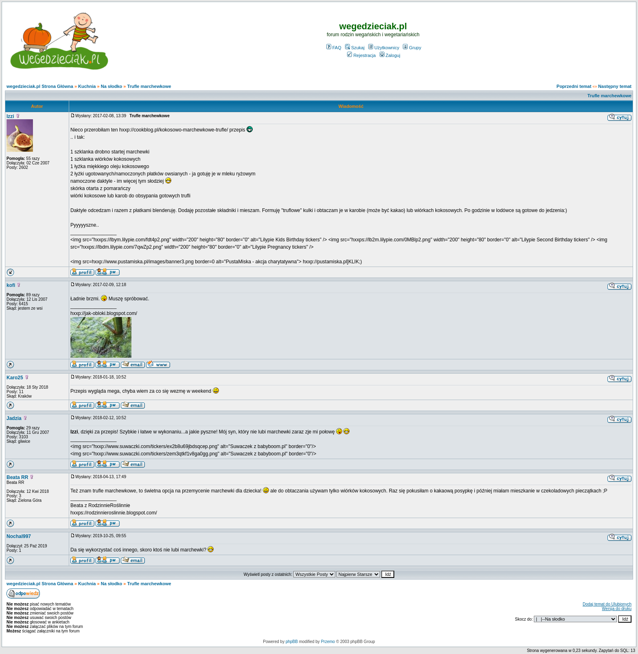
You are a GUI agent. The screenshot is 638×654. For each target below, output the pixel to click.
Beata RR (17, 477)
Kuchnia (87, 86)
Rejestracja (361, 55)
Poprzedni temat (574, 86)
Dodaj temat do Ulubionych (607, 604)
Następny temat (614, 86)
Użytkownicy (383, 47)
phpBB (292, 641)
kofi (11, 285)
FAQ (333, 47)
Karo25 (15, 378)
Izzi (10, 116)
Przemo (328, 641)
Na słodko (111, 86)
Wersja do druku (616, 608)
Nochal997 (19, 536)
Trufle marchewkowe (149, 86)
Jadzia (14, 418)
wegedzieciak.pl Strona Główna (40, 86)
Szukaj (355, 47)
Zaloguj (390, 55)
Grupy (412, 47)
